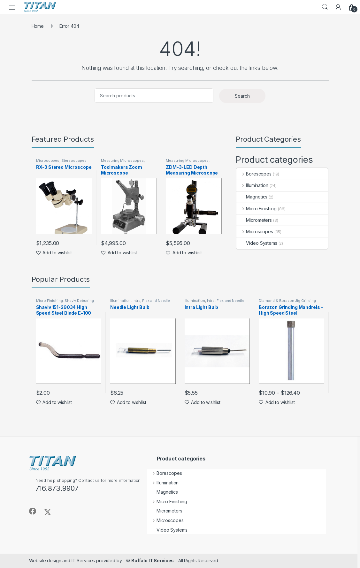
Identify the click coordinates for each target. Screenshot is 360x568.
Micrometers (254, 220)
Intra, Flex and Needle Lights (140, 302)
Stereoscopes (74, 160)
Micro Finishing (256, 208)
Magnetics (251, 196)
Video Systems (256, 243)
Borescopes (253, 173)
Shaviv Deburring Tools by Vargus (65, 302)
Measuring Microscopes (122, 160)
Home (38, 26)
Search (324, 7)
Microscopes (47, 160)
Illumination (252, 185)
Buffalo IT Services (152, 560)
